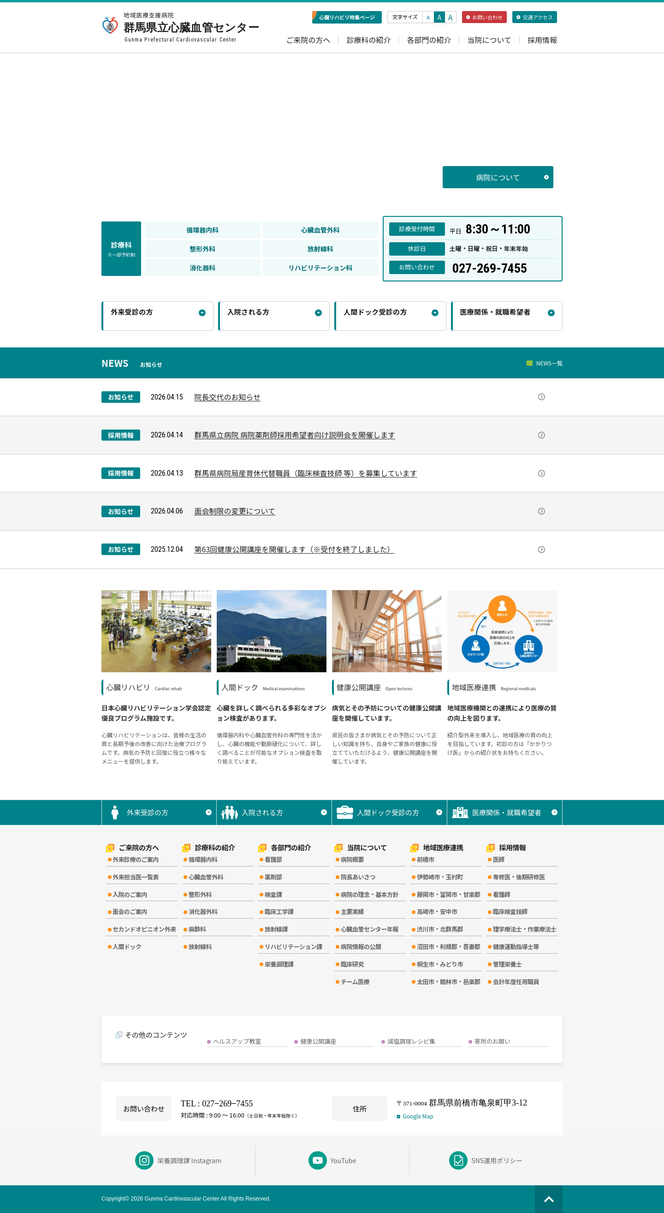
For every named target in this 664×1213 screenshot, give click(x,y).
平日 (490, 229)
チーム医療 (355, 981)
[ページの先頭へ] (549, 1199)
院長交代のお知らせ (370, 396)
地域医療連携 (436, 847)
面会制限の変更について (370, 510)
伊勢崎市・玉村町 (440, 876)
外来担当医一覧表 (136, 876)
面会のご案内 (130, 911)
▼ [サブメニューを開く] (209, 812)
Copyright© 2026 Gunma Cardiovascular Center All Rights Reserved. (186, 1198)
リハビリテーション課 (293, 946)
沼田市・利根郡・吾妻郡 (448, 946)
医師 (498, 859)
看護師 (501, 894)
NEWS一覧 (545, 363)
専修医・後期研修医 (519, 876)
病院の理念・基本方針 (369, 894)
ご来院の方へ (308, 40)
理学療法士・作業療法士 (525, 929)
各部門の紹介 (429, 40)
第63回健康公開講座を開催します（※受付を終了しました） (370, 549)
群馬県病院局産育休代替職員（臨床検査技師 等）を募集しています (370, 472)
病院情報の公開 (361, 946)
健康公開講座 (318, 1041)
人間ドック (127, 946)
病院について (512, 177)
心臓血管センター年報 (369, 929)
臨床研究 (352, 964)
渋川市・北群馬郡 (440, 929)
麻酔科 (197, 929)
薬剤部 (273, 876)
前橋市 (425, 859)
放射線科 (320, 248)
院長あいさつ (358, 876)
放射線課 (276, 929)
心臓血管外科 (320, 229)
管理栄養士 (507, 964)
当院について (489, 40)
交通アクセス (534, 17)
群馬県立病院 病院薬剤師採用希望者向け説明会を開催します (370, 434)
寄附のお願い (492, 1041)
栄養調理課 (279, 964)
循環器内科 (202, 229)
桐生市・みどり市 (440, 964)
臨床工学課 (279, 911)
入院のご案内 (130, 894)
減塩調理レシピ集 (411, 1041)
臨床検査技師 (510, 911)
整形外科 (202, 248)
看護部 (273, 859)
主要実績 (352, 911)
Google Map (415, 1116)
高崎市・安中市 (437, 911)
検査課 (273, 894)
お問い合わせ (484, 17)
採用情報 (542, 40)
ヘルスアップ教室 (237, 1041)
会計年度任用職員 (516, 981)
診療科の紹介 (368, 40)
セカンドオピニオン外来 (144, 929)
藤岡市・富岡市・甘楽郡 (448, 894)
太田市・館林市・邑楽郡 (448, 981)
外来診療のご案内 (136, 859)
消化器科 (202, 267)
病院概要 (352, 859)
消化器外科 (203, 911)
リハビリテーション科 (320, 267)
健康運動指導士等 (516, 946)
